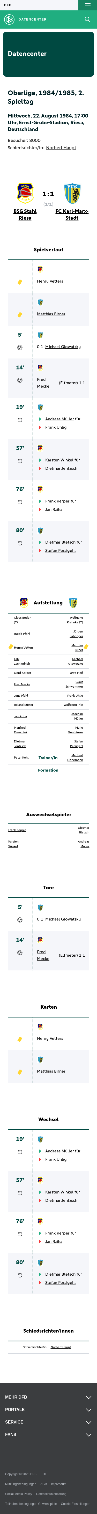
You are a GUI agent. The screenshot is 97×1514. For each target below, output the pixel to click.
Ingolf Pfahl (22, 634)
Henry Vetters (50, 281)
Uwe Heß (76, 673)
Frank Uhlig (56, 427)
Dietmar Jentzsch (61, 468)
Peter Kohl (21, 757)
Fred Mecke (43, 382)
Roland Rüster (23, 705)
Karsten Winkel (59, 460)
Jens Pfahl (21, 695)
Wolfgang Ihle (73, 705)
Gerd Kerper (22, 673)
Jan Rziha (53, 509)
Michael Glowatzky (63, 347)
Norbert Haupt (61, 148)
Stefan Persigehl (60, 551)
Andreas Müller (59, 419)
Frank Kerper (57, 501)
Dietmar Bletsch (60, 542)
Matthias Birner (51, 314)
